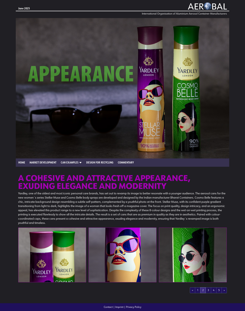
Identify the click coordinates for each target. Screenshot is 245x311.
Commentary (126, 162)
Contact (108, 307)
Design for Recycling (99, 162)
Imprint (119, 307)
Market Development (43, 162)
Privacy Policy (133, 307)
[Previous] (192, 290)
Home (21, 162)
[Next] (224, 290)
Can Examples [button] (71, 162)
